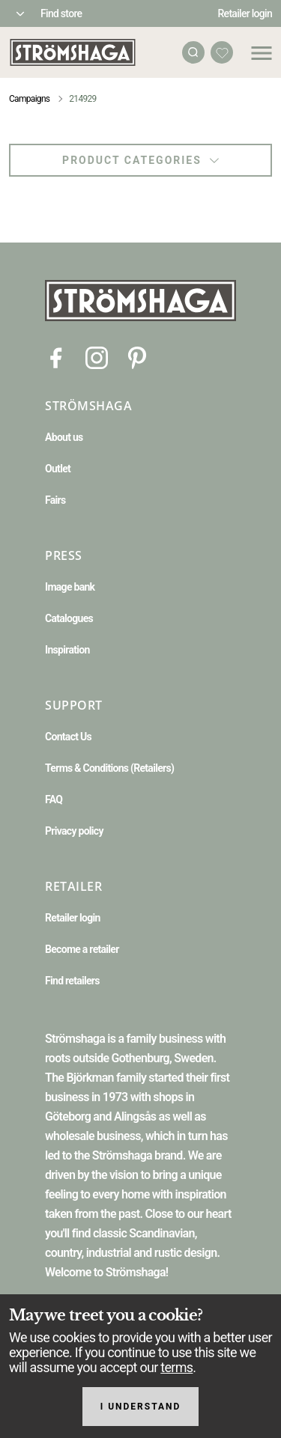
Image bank (69, 587)
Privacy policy (74, 831)
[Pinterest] (137, 357)
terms (176, 1367)
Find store (61, 13)
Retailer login (245, 13)
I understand (140, 1406)
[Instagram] (96, 357)
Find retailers (72, 981)
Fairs (55, 500)
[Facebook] (56, 357)
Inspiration (67, 650)
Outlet (57, 469)
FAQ (53, 799)
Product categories (140, 160)
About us (64, 437)
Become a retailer (82, 949)
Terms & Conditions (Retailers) (109, 768)
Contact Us (68, 737)
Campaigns (29, 99)
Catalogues (69, 618)
